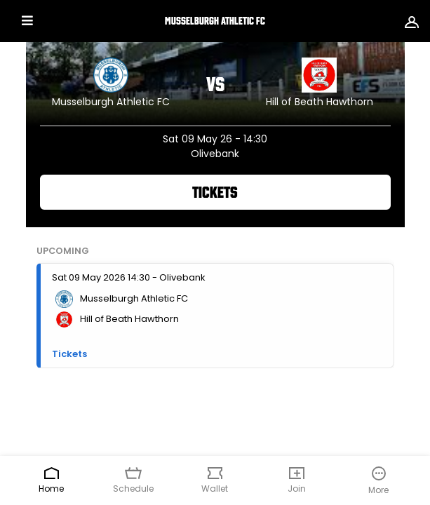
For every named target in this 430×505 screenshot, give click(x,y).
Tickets (215, 192)
